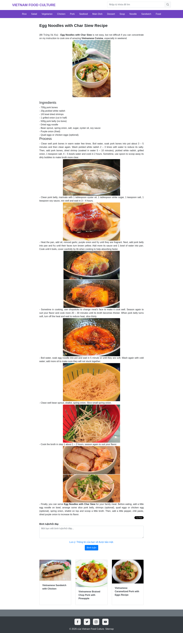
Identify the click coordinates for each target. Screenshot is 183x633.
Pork (72, 14)
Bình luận (91, 547)
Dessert (111, 14)
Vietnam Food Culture (34, 5)
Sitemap (109, 629)
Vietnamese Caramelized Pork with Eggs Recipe (127, 591)
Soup (122, 14)
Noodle (133, 14)
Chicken (61, 14)
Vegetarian (47, 14)
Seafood (83, 14)
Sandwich (146, 14)
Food (158, 14)
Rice (24, 14)
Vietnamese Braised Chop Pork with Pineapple (89, 595)
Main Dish (97, 14)
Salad (34, 14)
